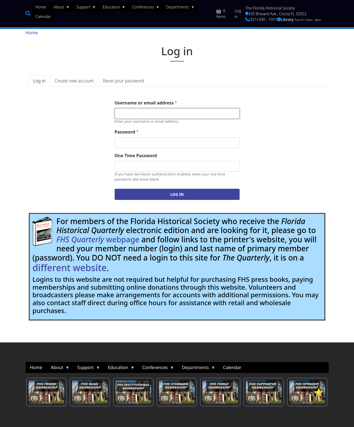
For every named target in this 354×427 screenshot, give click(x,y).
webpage (98, 239)
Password (125, 132)
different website (70, 267)
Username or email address (144, 103)
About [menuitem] (60, 8)
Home (32, 33)
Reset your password (123, 81)
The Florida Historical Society (270, 8)
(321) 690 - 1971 (261, 19)
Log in (237, 13)
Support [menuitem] (84, 8)
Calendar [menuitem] (43, 16)
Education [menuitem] (112, 8)
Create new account (74, 81)
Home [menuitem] (41, 7)
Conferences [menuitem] (144, 8)
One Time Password (136, 156)
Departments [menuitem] (178, 8)
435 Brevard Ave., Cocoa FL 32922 (275, 13)
